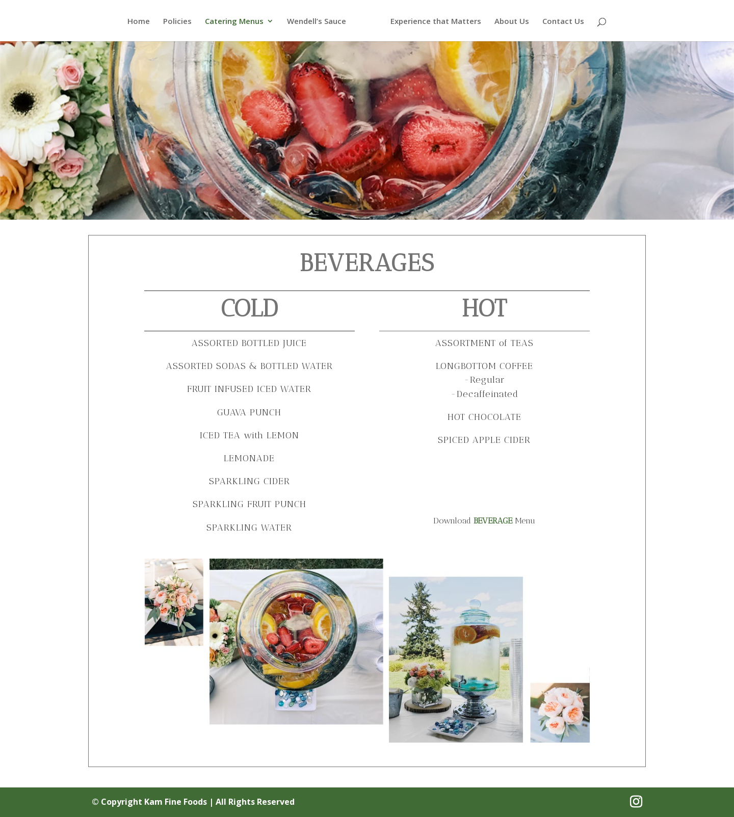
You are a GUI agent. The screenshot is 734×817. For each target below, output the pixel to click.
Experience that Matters (436, 21)
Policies (177, 21)
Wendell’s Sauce (316, 21)
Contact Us (564, 21)
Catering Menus (233, 21)
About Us (512, 21)
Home (138, 21)
